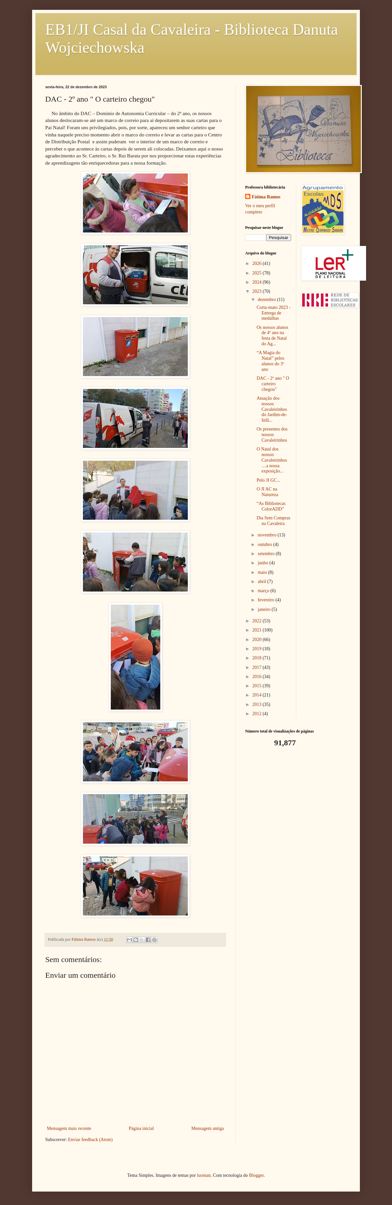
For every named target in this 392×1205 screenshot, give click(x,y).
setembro (267, 553)
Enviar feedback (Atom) (90, 1139)
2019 (257, 648)
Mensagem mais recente (69, 1128)
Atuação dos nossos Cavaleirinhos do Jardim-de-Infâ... (272, 409)
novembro (267, 534)
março (264, 590)
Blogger (256, 1175)
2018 (257, 657)
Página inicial (141, 1128)
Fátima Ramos (266, 196)
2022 (257, 620)
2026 (257, 263)
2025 (257, 273)
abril (262, 581)
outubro (265, 544)
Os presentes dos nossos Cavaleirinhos (272, 435)
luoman (204, 1175)
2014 (257, 695)
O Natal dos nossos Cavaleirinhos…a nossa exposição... (272, 460)
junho (263, 562)
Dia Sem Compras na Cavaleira (273, 520)
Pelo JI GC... (268, 480)
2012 (257, 713)
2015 (257, 685)
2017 (257, 667)
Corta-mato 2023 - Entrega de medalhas (273, 313)
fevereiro (266, 599)
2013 (257, 704)
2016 (257, 676)
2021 (257, 630)
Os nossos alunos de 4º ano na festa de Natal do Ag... (272, 335)
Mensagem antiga (207, 1128)
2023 (257, 291)
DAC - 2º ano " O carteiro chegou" (273, 384)
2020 (257, 639)
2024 (257, 282)
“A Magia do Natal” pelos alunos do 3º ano (270, 361)
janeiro (264, 609)
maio (263, 572)
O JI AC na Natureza (267, 492)
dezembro (267, 299)
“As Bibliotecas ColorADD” (271, 506)
